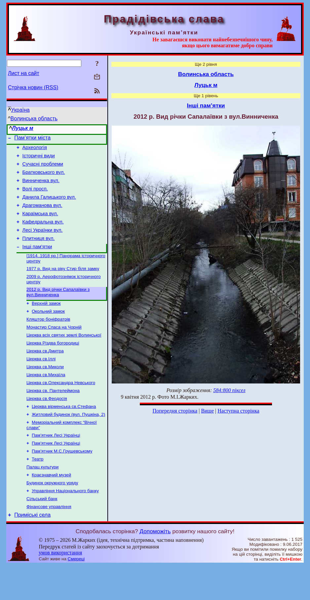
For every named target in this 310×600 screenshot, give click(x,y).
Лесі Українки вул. (42, 242)
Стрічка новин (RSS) (33, 87)
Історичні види (38, 158)
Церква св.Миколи (45, 389)
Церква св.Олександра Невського (60, 406)
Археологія (34, 149)
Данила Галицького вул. (49, 205)
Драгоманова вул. (42, 214)
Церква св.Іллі (41, 380)
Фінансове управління (48, 540)
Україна (20, 110)
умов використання (60, 587)
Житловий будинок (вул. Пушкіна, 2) (68, 440)
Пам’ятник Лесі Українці (56, 462)
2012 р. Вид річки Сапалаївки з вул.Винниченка (58, 308)
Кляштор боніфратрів (48, 337)
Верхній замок (46, 320)
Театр (37, 488)
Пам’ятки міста (32, 138)
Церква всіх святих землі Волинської (63, 354)
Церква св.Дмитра (45, 372)
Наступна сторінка (238, 411)
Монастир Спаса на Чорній (54, 346)
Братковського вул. (43, 177)
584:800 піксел (229, 390)
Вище (207, 411)
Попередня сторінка (174, 411)
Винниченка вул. (40, 186)
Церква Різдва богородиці (52, 363)
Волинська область (34, 118)
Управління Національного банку (65, 523)
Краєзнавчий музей (51, 505)
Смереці (76, 593)
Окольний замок (48, 329)
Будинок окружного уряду (52, 514)
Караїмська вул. (40, 223)
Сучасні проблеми (42, 168)
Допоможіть (155, 566)
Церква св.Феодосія (46, 423)
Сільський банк (41, 531)
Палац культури (42, 497)
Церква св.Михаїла (45, 397)
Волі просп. (35, 195)
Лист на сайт (23, 73)
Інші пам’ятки (37, 260)
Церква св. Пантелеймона (53, 415)
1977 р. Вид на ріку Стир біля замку (62, 283)
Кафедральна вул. (43, 232)
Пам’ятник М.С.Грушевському (62, 480)
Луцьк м (22, 128)
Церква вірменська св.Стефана (64, 432)
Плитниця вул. (38, 251)
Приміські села (32, 549)
